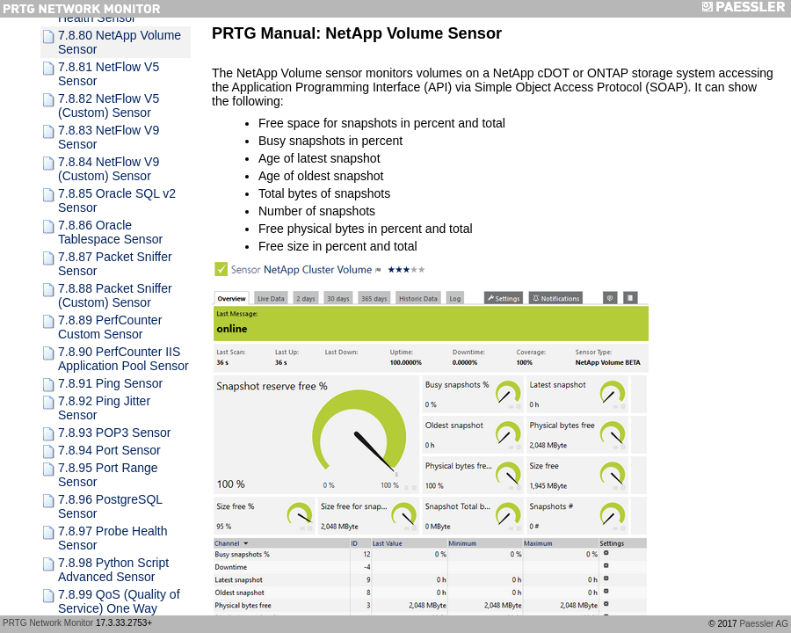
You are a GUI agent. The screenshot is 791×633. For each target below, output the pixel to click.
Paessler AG (763, 624)
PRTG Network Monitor (48, 623)
